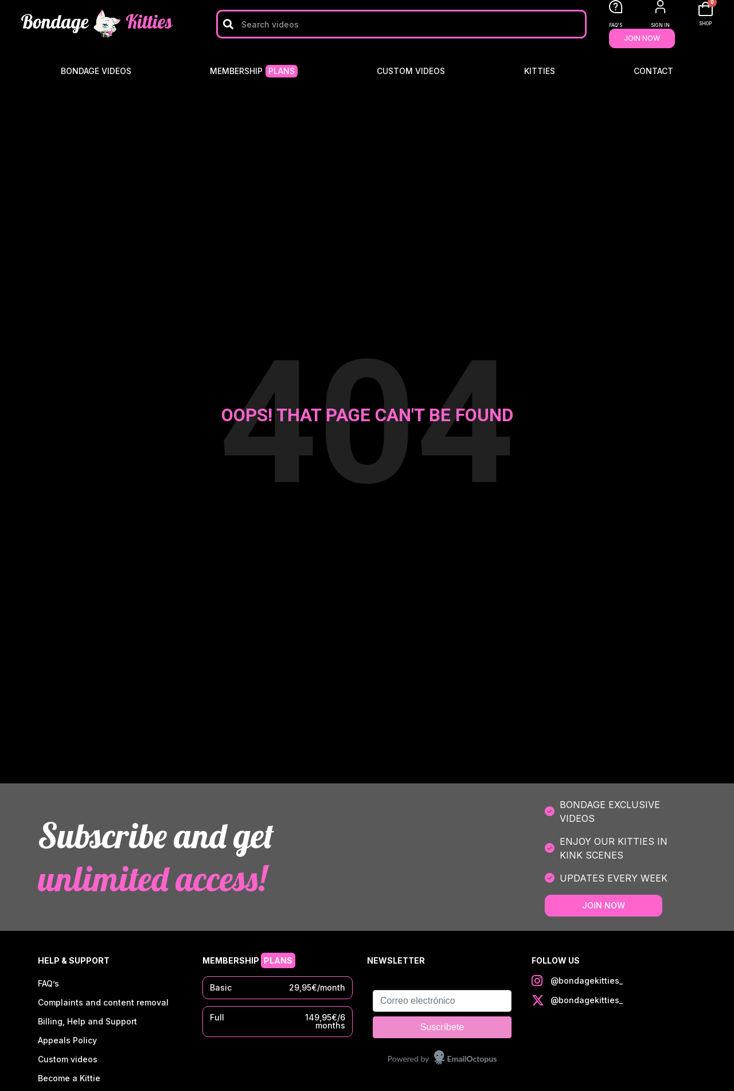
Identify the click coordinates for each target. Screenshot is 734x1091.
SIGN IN (660, 25)
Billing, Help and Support (87, 1023)
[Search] (228, 24)
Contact (653, 71)
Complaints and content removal (103, 1003)
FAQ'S (615, 25)
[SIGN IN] (660, 6)
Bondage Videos (96, 71)
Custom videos (411, 71)
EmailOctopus (472, 1058)
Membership (254, 71)
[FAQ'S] (615, 6)
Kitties (539, 71)
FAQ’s (48, 984)
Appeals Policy (67, 1042)
